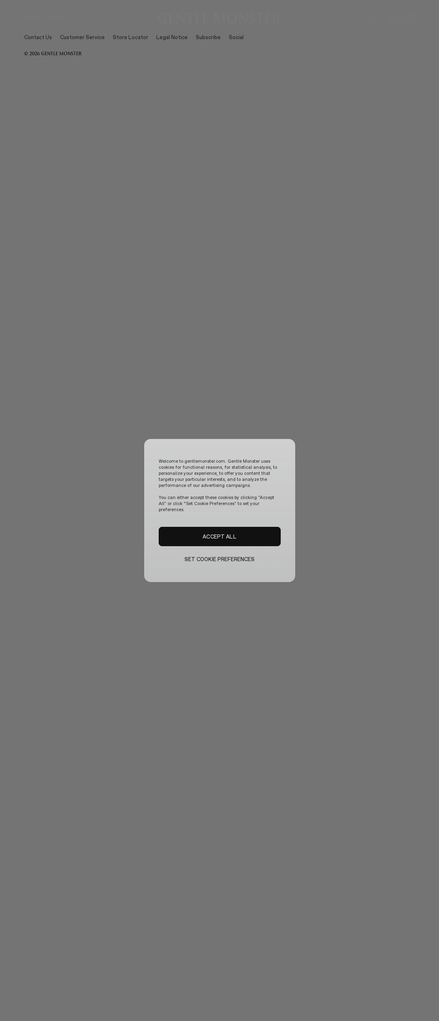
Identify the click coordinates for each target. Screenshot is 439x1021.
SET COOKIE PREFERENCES (219, 559)
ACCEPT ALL (219, 536)
